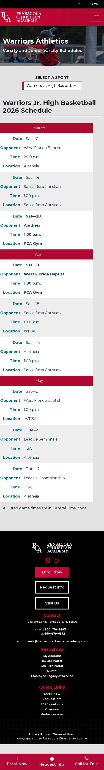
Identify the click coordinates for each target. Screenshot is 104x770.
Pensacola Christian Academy (64, 738)
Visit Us (52, 603)
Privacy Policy (39, 734)
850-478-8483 (55, 629)
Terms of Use (63, 734)
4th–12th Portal (52, 666)
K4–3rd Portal (52, 661)
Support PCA (88, 4)
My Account (52, 656)
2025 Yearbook (52, 704)
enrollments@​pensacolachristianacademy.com (52, 641)
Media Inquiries (52, 714)
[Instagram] (56, 562)
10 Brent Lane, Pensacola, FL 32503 (52, 621)
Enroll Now (52, 693)
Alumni (52, 671)
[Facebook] (48, 562)
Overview (52, 709)
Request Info (52, 699)
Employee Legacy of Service (52, 676)
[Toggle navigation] (96, 17)
